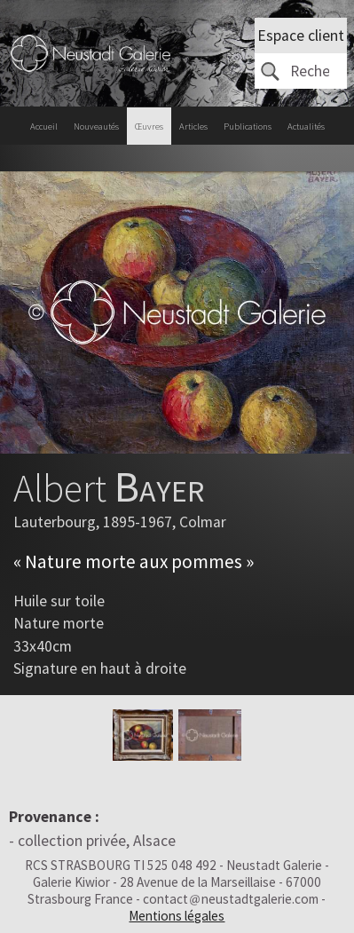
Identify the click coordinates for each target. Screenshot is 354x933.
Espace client (300, 35)
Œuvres (149, 126)
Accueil (44, 126)
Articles (193, 126)
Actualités (306, 126)
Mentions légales (176, 915)
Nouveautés (96, 126)
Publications (247, 126)
